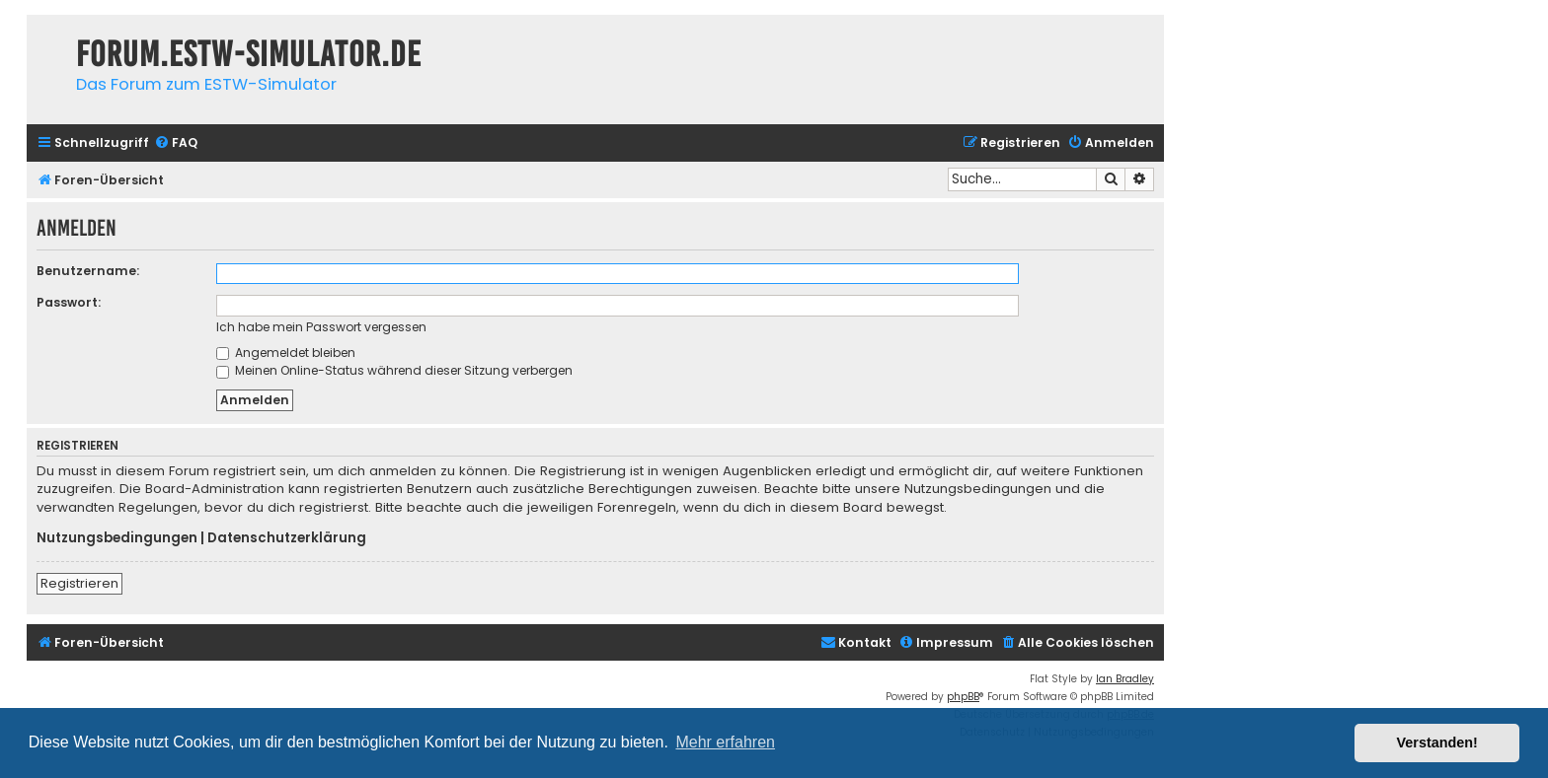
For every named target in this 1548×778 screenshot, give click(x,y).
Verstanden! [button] (1437, 742)
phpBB (963, 696)
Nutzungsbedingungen (117, 538)
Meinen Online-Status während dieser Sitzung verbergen (394, 370)
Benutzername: (88, 270)
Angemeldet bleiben (285, 352)
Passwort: (69, 302)
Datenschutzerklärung (286, 538)
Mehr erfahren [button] (725, 742)
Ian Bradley (1125, 679)
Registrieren (79, 583)
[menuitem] (175, 143)
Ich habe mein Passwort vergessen (321, 326)
